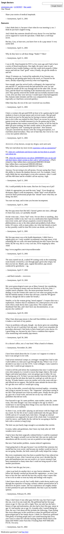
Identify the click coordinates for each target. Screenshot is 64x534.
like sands (27, 7)
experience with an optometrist (44, 148)
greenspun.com (7, 7)
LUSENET (18, 7)
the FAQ (25, 532)
